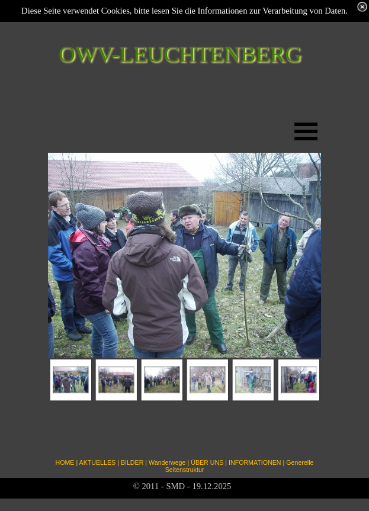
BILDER (132, 462)
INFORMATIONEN (255, 462)
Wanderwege (167, 462)
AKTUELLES (97, 462)
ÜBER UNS (207, 462)
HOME (64, 462)
